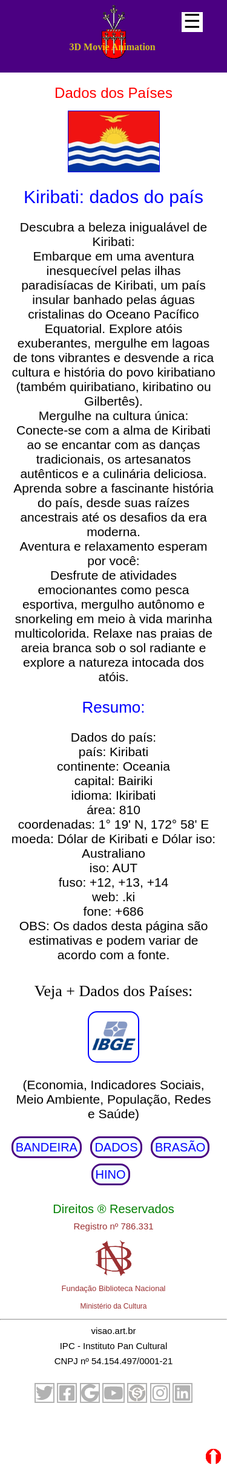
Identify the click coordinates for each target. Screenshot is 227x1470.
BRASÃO (180, 1147)
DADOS (115, 1147)
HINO (111, 1174)
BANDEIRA (46, 1147)
